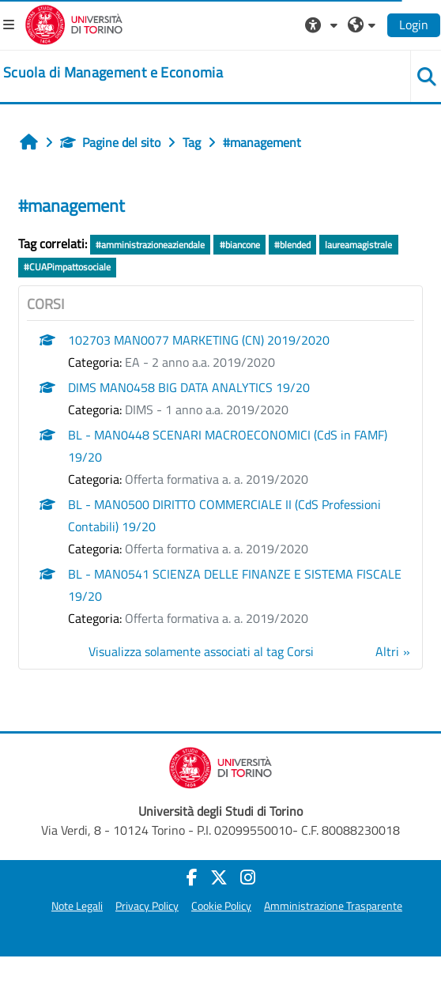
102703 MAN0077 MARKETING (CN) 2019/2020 (199, 339)
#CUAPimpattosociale (67, 266)
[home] (113, 72)
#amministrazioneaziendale (150, 244)
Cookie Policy (221, 906)
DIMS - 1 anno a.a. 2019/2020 (206, 409)
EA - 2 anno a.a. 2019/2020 (200, 362)
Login (413, 24)
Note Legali (77, 906)
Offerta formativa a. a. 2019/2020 (216, 479)
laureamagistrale (358, 244)
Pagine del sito (110, 142)
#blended (292, 244)
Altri (387, 651)
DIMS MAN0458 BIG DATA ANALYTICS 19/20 (189, 387)
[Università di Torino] (73, 22)
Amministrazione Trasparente (333, 906)
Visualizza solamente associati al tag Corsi (201, 651)
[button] (323, 24)
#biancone (240, 244)
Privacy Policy (147, 906)
